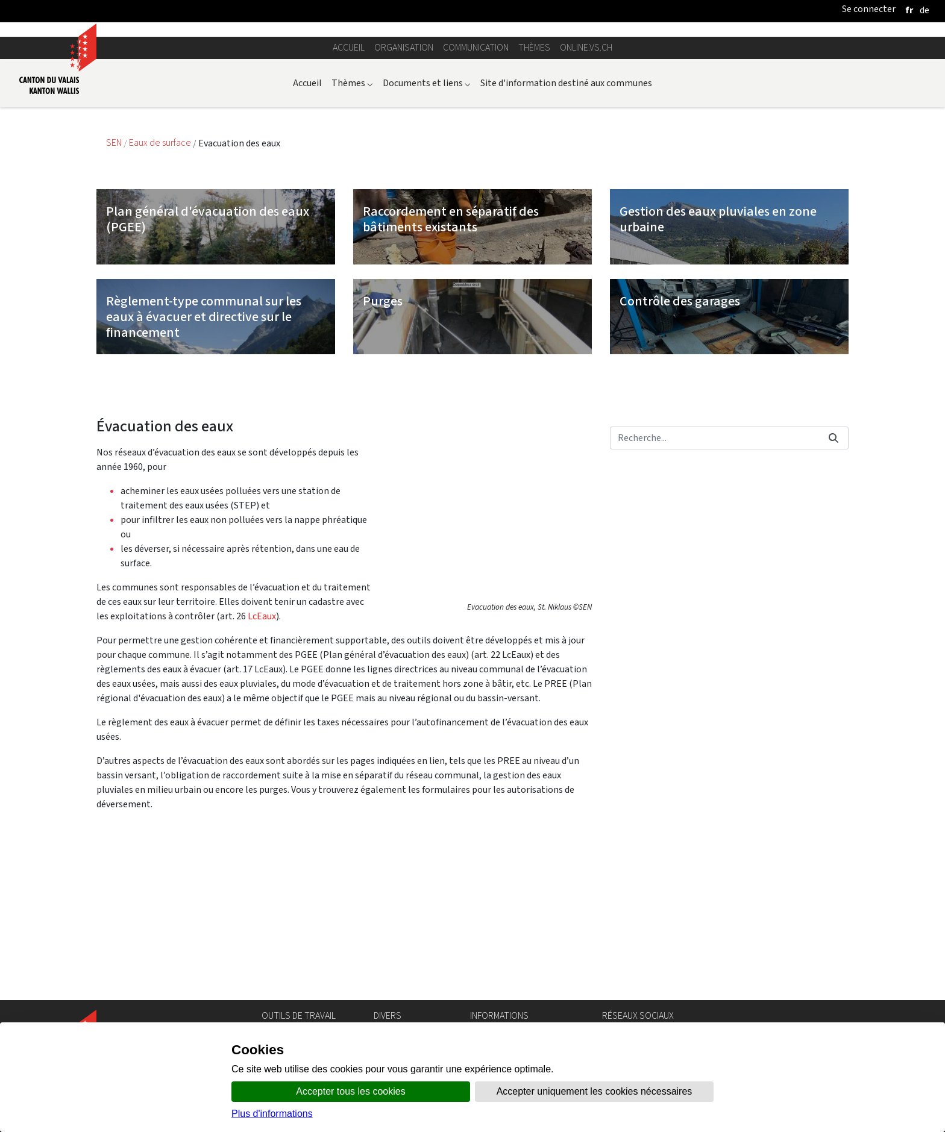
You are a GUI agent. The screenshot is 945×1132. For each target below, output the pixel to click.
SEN (115, 302)
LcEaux (262, 775)
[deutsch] (924, 10)
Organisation (403, 207)
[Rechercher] (714, 597)
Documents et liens (427, 242)
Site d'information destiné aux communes (566, 242)
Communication (476, 207)
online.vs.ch (586, 207)
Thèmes (534, 207)
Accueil (349, 207)
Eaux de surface (161, 302)
